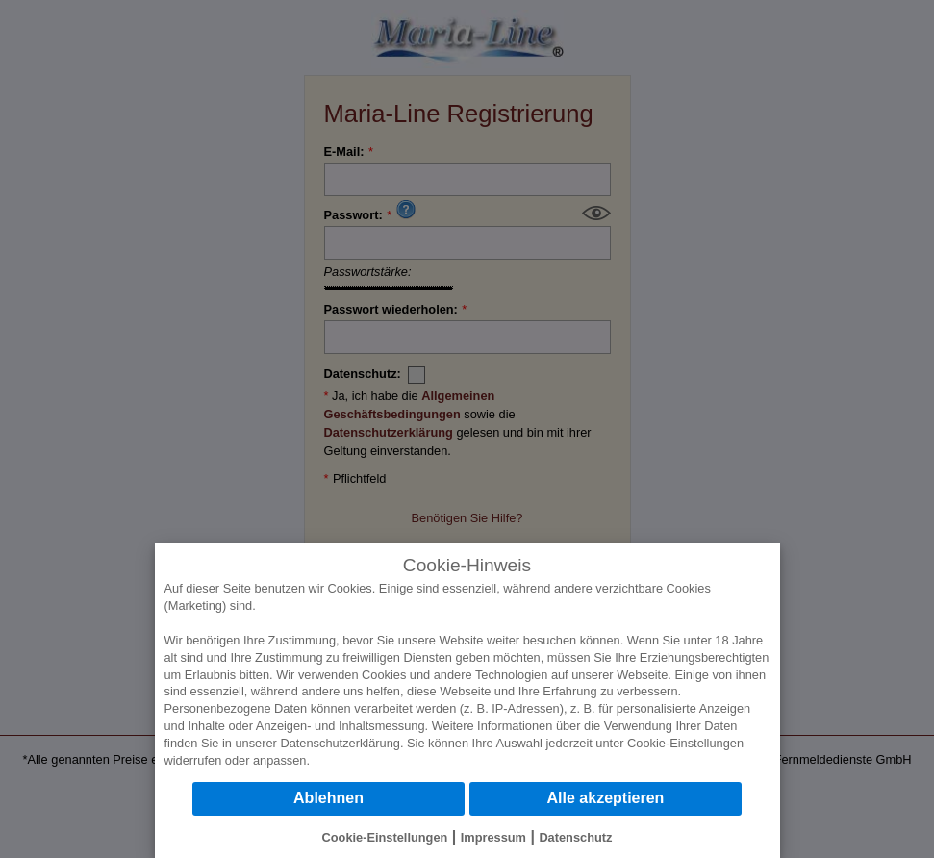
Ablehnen (328, 798)
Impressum (493, 837)
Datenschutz (575, 837)
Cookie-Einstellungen (685, 743)
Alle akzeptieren (606, 798)
